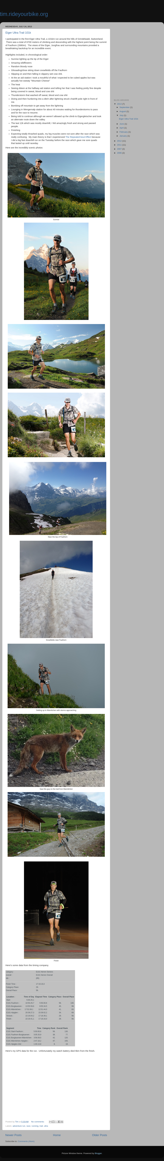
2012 (119, 141)
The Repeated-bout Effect (78, 137)
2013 (119, 104)
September (125, 107)
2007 (119, 149)
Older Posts (99, 1135)
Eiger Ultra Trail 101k (18, 32)
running (35, 1126)
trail (41, 1126)
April (122, 128)
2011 (119, 145)
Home (57, 1135)
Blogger (98, 1153)
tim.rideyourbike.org (24, 14)
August (123, 111)
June (122, 124)
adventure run (19, 1126)
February (124, 132)
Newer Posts (13, 1135)
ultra (46, 1126)
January (123, 136)
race (28, 1126)
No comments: (38, 1122)
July (122, 115)
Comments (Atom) (26, 1141)
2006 (119, 153)
